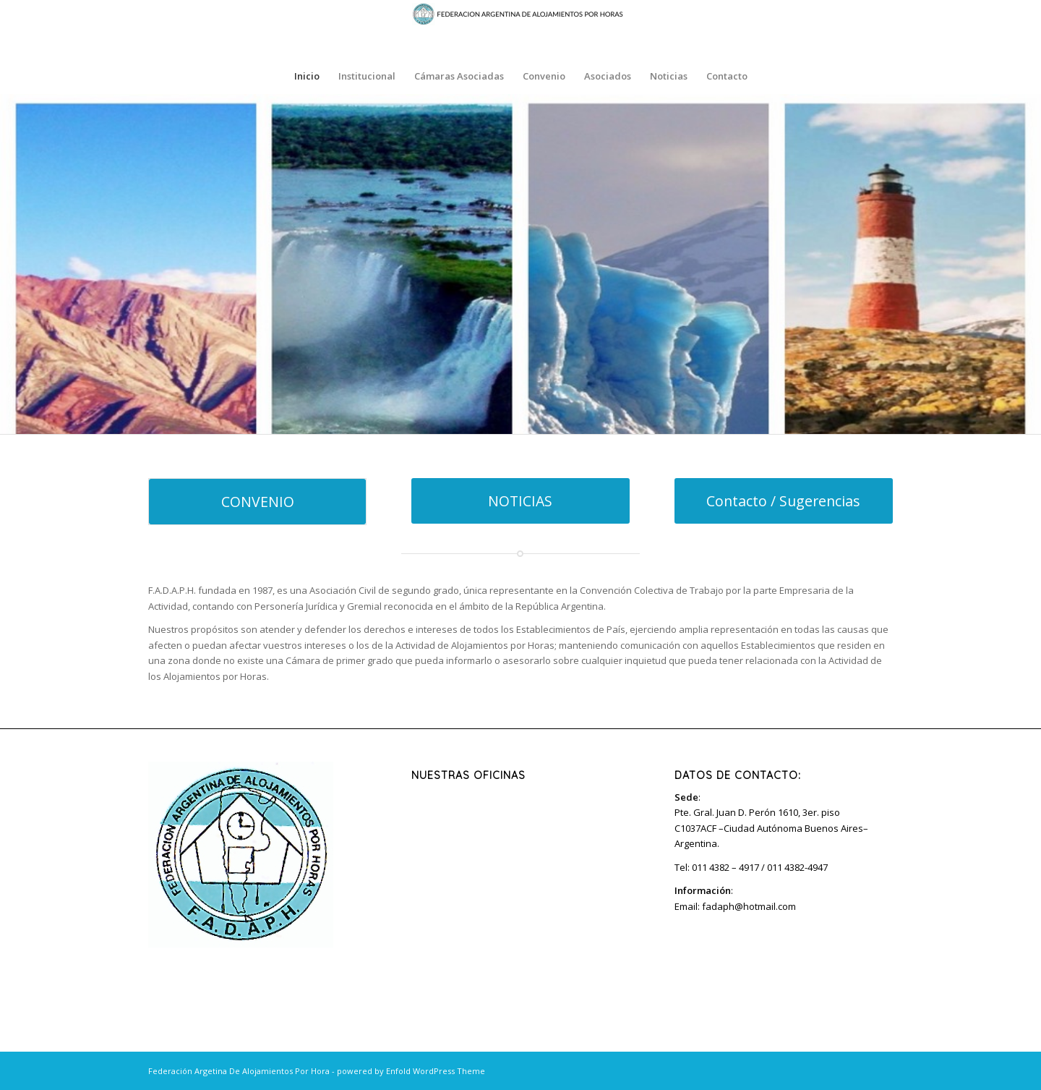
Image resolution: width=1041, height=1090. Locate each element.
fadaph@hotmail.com (749, 906)
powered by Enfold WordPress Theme (411, 1070)
